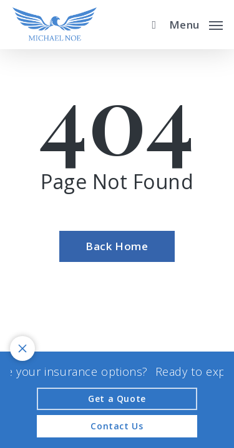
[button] (196, 23)
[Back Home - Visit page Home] (116, 246)
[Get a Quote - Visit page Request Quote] (117, 399)
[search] (151, 24)
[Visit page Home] (54, 24)
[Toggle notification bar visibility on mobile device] (22, 348)
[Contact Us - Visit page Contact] (117, 426)
